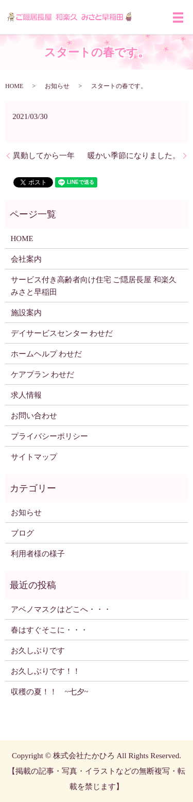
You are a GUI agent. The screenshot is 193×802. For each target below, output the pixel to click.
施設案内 (26, 313)
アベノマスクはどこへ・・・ (61, 609)
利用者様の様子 (38, 554)
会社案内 (26, 259)
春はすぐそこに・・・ (49, 630)
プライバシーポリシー (49, 436)
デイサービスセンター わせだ (62, 333)
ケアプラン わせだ (43, 374)
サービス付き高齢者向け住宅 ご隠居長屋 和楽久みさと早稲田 (94, 286)
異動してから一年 (44, 155)
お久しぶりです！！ (45, 671)
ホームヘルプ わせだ (46, 354)
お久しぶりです (38, 650)
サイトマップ (34, 457)
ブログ (22, 533)
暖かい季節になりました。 (133, 155)
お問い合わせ (34, 416)
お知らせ (57, 86)
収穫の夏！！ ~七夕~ (53, 692)
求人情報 (26, 395)
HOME (14, 86)
